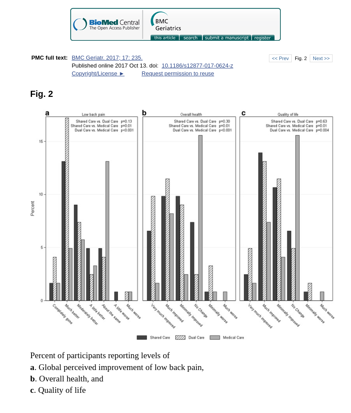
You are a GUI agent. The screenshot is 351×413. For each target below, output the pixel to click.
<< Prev (280, 58)
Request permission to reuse (178, 73)
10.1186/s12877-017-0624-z (197, 65)
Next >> (321, 58)
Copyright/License (98, 73)
